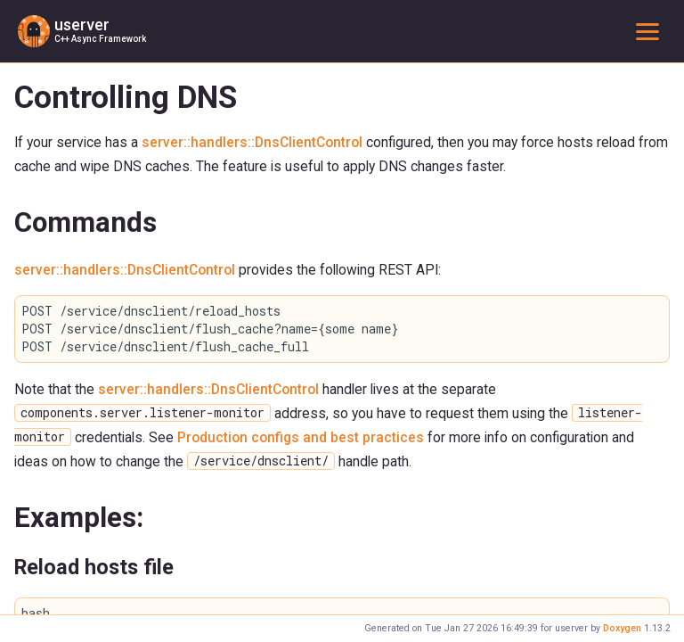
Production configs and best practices (300, 437)
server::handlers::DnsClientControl (252, 142)
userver (82, 25)
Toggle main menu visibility (651, 30)
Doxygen (622, 628)
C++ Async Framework (100, 39)
